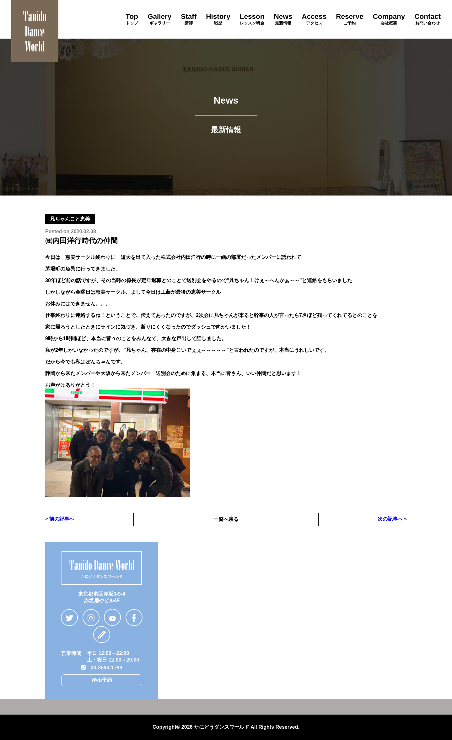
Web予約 (101, 679)
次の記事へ (390, 519)
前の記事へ (61, 519)
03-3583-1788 (101, 667)
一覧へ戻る (226, 519)
